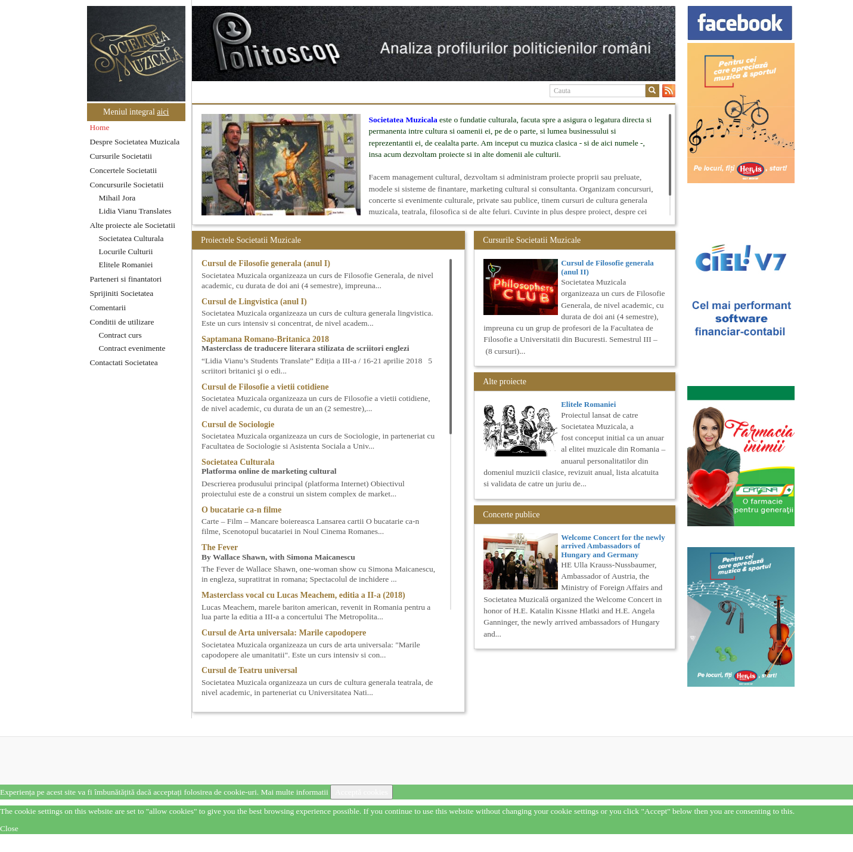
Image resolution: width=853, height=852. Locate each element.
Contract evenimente (132, 348)
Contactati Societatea (124, 362)
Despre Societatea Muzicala (135, 141)
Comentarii (108, 307)
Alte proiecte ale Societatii (133, 225)
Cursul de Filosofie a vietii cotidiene (264, 386)
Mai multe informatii (294, 792)
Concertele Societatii (123, 170)
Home (100, 127)
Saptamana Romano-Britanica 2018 (265, 339)
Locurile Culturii (126, 251)
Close (9, 828)
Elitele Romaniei (126, 264)
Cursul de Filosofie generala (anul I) (265, 263)
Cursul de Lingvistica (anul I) (254, 301)
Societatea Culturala (131, 238)
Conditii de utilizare (122, 321)
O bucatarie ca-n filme (241, 509)
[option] (433, 43)
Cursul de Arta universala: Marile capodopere (283, 632)
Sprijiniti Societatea (122, 293)
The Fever (219, 547)
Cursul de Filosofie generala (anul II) (607, 267)
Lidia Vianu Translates (135, 210)
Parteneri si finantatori (126, 278)
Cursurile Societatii (121, 156)
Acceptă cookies (361, 792)
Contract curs (120, 335)
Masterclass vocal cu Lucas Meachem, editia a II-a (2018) (303, 595)
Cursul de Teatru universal (249, 670)
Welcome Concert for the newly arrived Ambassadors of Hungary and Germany (613, 546)
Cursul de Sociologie (237, 424)
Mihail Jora (117, 197)
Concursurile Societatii (127, 184)
